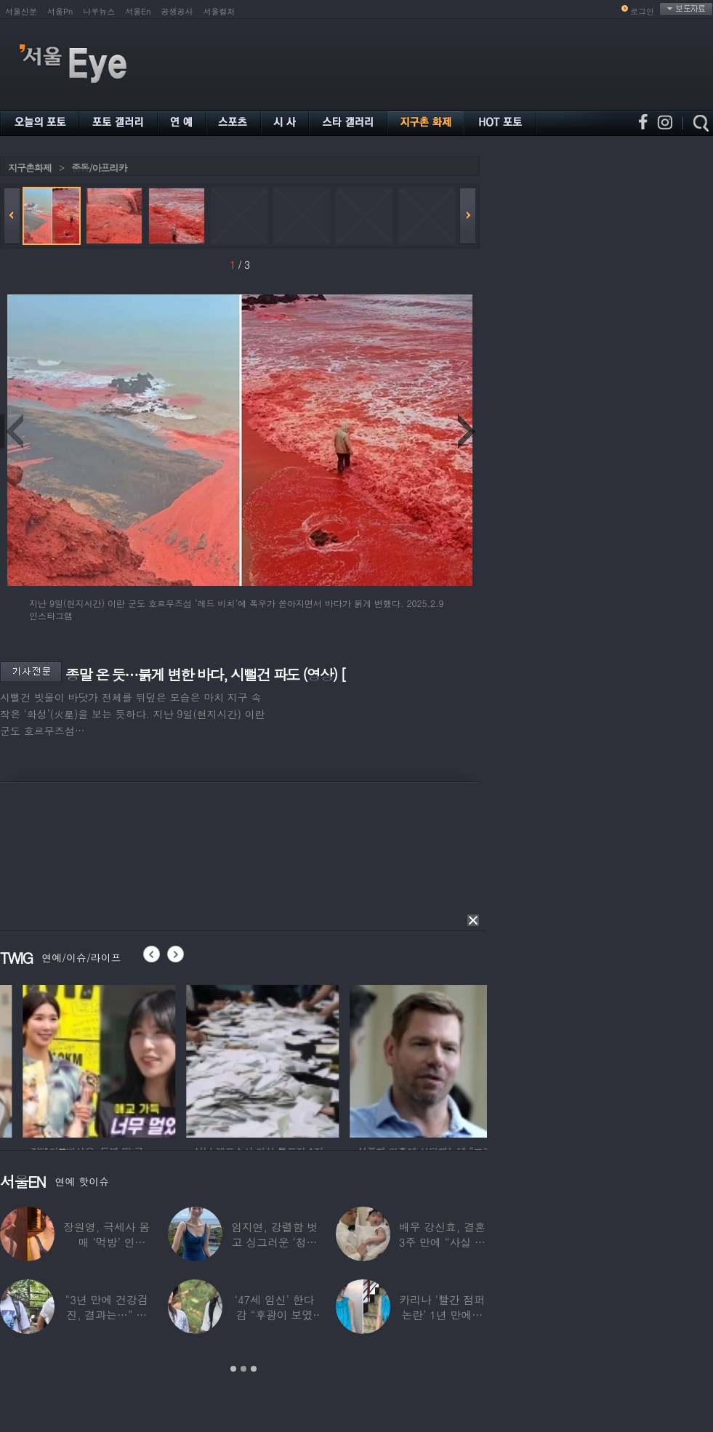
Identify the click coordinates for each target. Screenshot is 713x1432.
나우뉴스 (99, 11)
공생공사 (177, 11)
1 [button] (233, 1369)
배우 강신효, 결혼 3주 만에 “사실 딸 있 (442, 1242)
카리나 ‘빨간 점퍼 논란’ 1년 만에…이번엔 (442, 1315)
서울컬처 (219, 11)
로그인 (642, 11)
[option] (224, 1059)
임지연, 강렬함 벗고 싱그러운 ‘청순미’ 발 (274, 1242)
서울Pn (60, 11)
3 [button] (254, 1369)
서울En (137, 11)
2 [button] (243, 1369)
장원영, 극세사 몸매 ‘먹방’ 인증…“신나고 (106, 1242)
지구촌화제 (30, 167)
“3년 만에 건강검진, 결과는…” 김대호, (106, 1315)
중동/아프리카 (98, 167)
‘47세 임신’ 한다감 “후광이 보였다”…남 (275, 1315)
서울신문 (21, 11)
